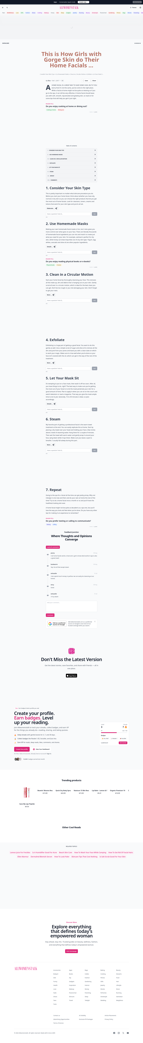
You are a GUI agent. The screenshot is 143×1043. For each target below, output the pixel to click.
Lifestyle (118, 985)
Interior (87, 985)
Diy (70, 978)
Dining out (61, 110)
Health (55, 985)
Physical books (51, 265)
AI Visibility (82, 1015)
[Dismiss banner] (94, 621)
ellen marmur (22, 856)
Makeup (46, 13)
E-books (59, 265)
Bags (124, 13)
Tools (55, 1004)
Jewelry (75, 13)
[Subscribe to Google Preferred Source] (57, 624)
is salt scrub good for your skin (113, 856)
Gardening (111, 13)
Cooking (40, 13)
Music (118, 989)
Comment (50, 615)
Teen (3, 13)
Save (85, 81)
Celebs (87, 974)
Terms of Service (58, 1023)
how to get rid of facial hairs (120, 852)
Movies (129, 13)
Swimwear (119, 996)
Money (87, 989)
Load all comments (53, 547)
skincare (5, 43)
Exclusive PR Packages (86, 1019)
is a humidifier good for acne (44, 852)
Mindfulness (10, 13)
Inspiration (72, 985)
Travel (71, 1000)
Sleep (62, 13)
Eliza (49, 80)
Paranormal (103, 13)
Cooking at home (51, 110)
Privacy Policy (109, 1019)
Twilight (87, 1000)
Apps (70, 970)
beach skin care (65, 852)
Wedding (103, 1000)
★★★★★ (137, 43)
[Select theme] (133, 7)
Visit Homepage (71, 951)
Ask (94, 214)
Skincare (71, 996)
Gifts (22, 13)
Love (17, 13)
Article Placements (110, 1015)
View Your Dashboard (41, 749)
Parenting (136, 13)
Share (93, 81)
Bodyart (55, 974)
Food (117, 978)
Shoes (33, 13)
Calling (54, 524)
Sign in (49, 754)
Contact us (56, 1015)
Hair (117, 981)
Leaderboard (104, 743)
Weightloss (119, 1000)
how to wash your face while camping (90, 852)
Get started (123, 743)
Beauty (88, 13)
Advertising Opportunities (61, 1019)
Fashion (28, 13)
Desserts (119, 974)
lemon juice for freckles (20, 852)
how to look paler (61, 856)
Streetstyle (95, 13)
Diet (58, 13)
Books (71, 974)
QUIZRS (95, 267)
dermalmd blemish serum (41, 856)
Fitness (118, 13)
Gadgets (68, 13)
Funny (52, 13)
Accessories (57, 970)
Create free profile (22, 749)
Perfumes (103, 993)
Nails (54, 993)
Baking (103, 970)
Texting (49, 524)
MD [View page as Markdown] (62, 80)
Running (81, 13)
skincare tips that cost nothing (84, 856)
